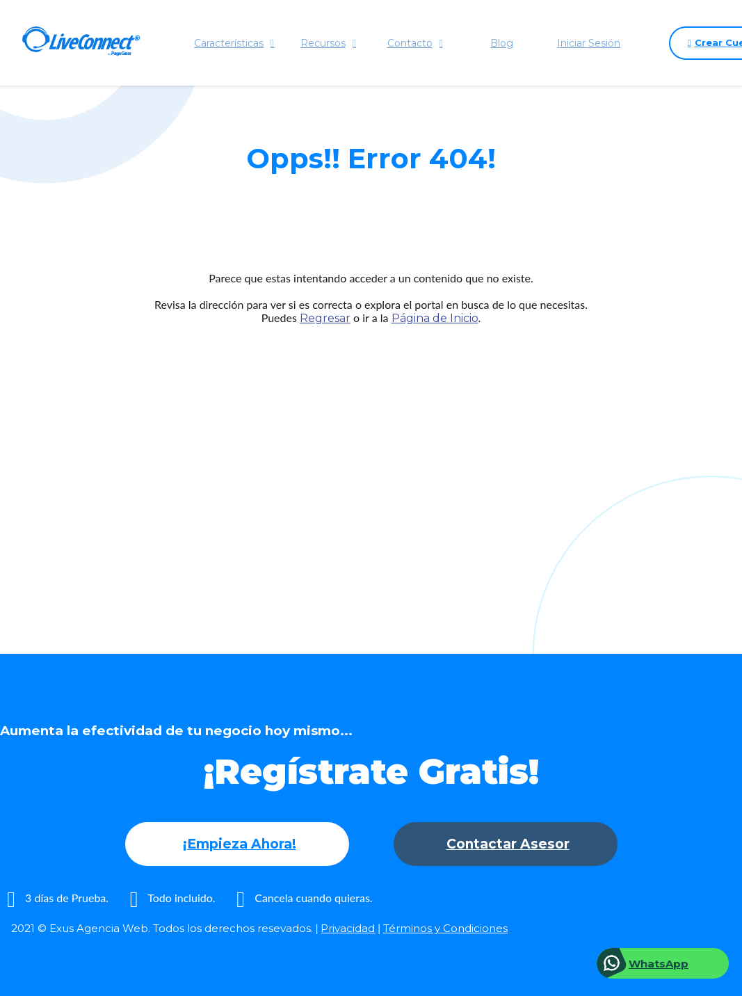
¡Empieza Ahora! (239, 844)
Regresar (325, 318)
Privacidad (348, 928)
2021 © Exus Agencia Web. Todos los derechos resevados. (162, 928)
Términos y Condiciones (445, 928)
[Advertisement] (371, 462)
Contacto (415, 43)
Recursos (328, 43)
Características (235, 43)
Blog (502, 43)
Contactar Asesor (508, 844)
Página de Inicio (435, 318)
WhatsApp (658, 963)
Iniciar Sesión (589, 43)
